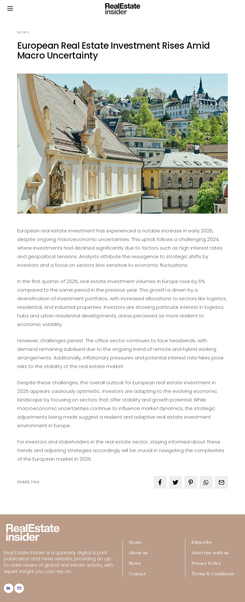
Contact (137, 574)
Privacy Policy (206, 563)
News (23, 32)
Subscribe (201, 542)
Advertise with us (210, 553)
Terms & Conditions (212, 574)
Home (135, 542)
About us (138, 553)
